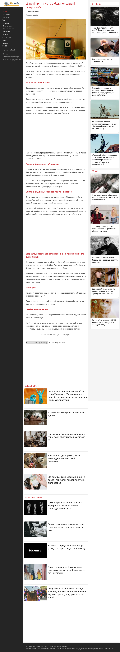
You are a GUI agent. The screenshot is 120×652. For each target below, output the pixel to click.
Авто (4, 9)
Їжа (4, 20)
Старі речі (66, 335)
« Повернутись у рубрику (36, 342)
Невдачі (57, 335)
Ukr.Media (81, 66)
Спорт (5, 40)
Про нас (5, 54)
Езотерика (6, 14)
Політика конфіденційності (12, 60)
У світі (5, 46)
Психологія (6, 32)
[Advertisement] (56, 133)
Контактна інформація (11, 57)
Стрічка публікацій (57, 342)
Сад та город (7, 37)
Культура (6, 23)
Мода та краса (7, 26)
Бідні (50, 335)
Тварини (5, 43)
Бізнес (5, 12)
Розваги (5, 34)
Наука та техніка (8, 29)
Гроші (44, 335)
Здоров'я (6, 17)
